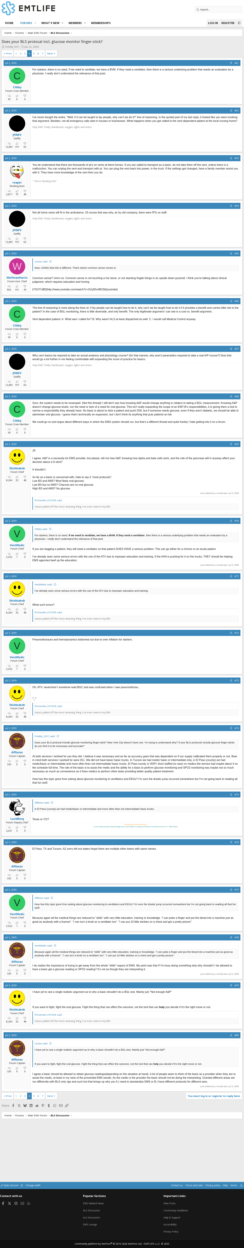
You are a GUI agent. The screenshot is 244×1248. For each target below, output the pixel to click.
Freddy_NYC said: (57, 740)
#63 (224, 158)
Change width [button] (50, 1189)
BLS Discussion (97, 1213)
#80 (224, 1042)
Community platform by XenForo (110, 1243)
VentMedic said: (56, 588)
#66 (224, 301)
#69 (224, 444)
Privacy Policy (167, 1232)
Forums (39, 23)
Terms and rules (175, 1189)
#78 (224, 945)
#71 (224, 580)
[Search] (206, 9)
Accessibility (166, 1226)
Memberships (113, 23)
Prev (21, 53)
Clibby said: (53, 529)
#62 (224, 110)
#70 (224, 520)
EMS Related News (99, 1206)
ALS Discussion (97, 1219)
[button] (48, 23)
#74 (224, 731)
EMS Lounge (95, 1226)
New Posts (165, 1206)
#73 (224, 684)
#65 (224, 253)
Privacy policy (196, 1189)
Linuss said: (54, 261)
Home (22, 23)
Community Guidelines (172, 1213)
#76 (224, 849)
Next (63, 53)
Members (88, 23)
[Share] (218, 63)
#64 (224, 205)
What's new (63, 23)
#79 (224, 992)
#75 (224, 802)
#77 (224, 897)
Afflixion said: (54, 810)
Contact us (157, 1189)
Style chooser (26, 1189)
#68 (224, 396)
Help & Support (168, 1219)
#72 (224, 636)
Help (209, 1189)
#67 (224, 348)
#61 (224, 63)
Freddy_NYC (25, 46)
